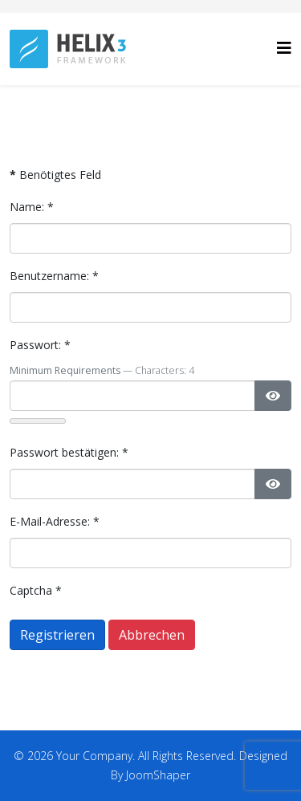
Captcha (36, 590)
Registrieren (57, 635)
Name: (32, 206)
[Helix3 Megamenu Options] (284, 48)
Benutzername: (54, 275)
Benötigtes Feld (55, 174)
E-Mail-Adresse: (55, 521)
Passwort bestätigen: (69, 452)
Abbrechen (152, 635)
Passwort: (40, 344)
